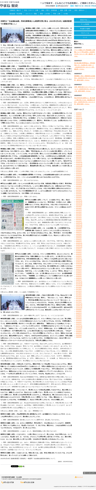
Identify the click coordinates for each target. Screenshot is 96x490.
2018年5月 (79, 272)
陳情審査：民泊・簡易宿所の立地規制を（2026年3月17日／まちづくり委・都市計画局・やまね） (84, 78)
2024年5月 (79, 153)
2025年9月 (79, 123)
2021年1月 (79, 221)
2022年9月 (79, 184)
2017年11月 (79, 283)
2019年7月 (79, 248)
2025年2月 (79, 136)
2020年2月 (79, 239)
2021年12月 (79, 201)
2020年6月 (79, 234)
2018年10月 (79, 263)
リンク (85, 37)
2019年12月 (79, 243)
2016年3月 (79, 320)
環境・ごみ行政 (45, 13)
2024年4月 (79, 155)
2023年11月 (79, 164)
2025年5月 (79, 131)
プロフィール (85, 33)
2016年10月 (79, 307)
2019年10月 (79, 247)
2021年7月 (79, 210)
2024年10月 (79, 144)
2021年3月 (79, 217)
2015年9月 (79, 329)
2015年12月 (79, 326)
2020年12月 (79, 223)
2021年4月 (79, 215)
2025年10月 (79, 122)
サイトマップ (80, 477)
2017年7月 (79, 291)
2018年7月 (79, 269)
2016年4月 (79, 318)
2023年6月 (79, 171)
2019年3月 (79, 254)
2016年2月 (79, 322)
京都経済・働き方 (15, 10)
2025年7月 (79, 127)
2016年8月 (79, 311)
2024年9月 (79, 145)
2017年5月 (79, 294)
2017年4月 (79, 296)
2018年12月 (79, 259)
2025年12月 (79, 118)
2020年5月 (79, 236)
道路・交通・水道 (65, 10)
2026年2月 (79, 114)
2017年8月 (79, 289)
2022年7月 (79, 188)
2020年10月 (79, 226)
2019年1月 (79, 258)
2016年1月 (79, 324)
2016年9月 (79, 309)
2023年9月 (79, 168)
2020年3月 (79, 237)
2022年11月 (79, 180)
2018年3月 (79, 276)
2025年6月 (79, 129)
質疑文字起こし (85, 20)
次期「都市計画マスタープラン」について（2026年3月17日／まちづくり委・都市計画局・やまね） (84, 89)
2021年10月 (79, 204)
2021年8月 (79, 208)
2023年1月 (79, 177)
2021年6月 (79, 212)
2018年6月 (79, 270)
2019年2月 (79, 256)
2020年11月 (79, 225)
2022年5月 (79, 191)
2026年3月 (79, 112)
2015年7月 (79, 333)
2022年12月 (79, 179)
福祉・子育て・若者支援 (49, 10)
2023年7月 (79, 169)
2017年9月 (79, 287)
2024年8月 (79, 147)
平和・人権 (56, 13)
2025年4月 (79, 133)
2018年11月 (79, 261)
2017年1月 (79, 302)
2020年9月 (79, 228)
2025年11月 (79, 120)
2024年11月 (79, 142)
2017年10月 (79, 285)
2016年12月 (79, 304)
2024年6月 (79, 151)
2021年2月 (79, 219)
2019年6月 (79, 250)
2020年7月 (79, 232)
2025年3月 (79, 135)
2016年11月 (79, 305)
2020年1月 (79, 241)
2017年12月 (79, 281)
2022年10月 (79, 182)
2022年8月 (79, 186)
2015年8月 (79, 331)
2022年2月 (79, 197)
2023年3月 (79, 175)
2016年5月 (79, 316)
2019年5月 (79, 252)
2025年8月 (79, 125)
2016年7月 (79, 313)
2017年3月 (79, 298)
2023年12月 (79, 162)
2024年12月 (79, 140)
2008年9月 (79, 337)
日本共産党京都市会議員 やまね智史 (9, 4)
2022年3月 (79, 195)
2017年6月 (79, 292)
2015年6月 (79, 335)
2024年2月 (79, 158)
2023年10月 (79, 166)
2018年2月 (79, 278)
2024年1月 (79, 160)
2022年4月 (79, 193)
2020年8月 (79, 230)
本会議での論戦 (85, 28)
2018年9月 (79, 265)
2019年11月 (79, 245)
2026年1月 (79, 116)
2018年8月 (79, 267)
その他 (65, 13)
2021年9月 (79, 206)
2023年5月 (79, 173)
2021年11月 (79, 202)
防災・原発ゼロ (79, 10)
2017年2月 (79, 300)
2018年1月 (79, 280)
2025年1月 (79, 138)
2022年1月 (79, 199)
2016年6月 (79, 314)
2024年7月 (79, 149)
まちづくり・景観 (31, 13)
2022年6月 (79, 190)
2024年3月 (79, 157)
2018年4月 (79, 274)
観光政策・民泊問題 (16, 13)
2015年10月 (79, 327)
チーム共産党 (85, 24)
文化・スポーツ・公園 (31, 10)
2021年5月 (79, 213)
